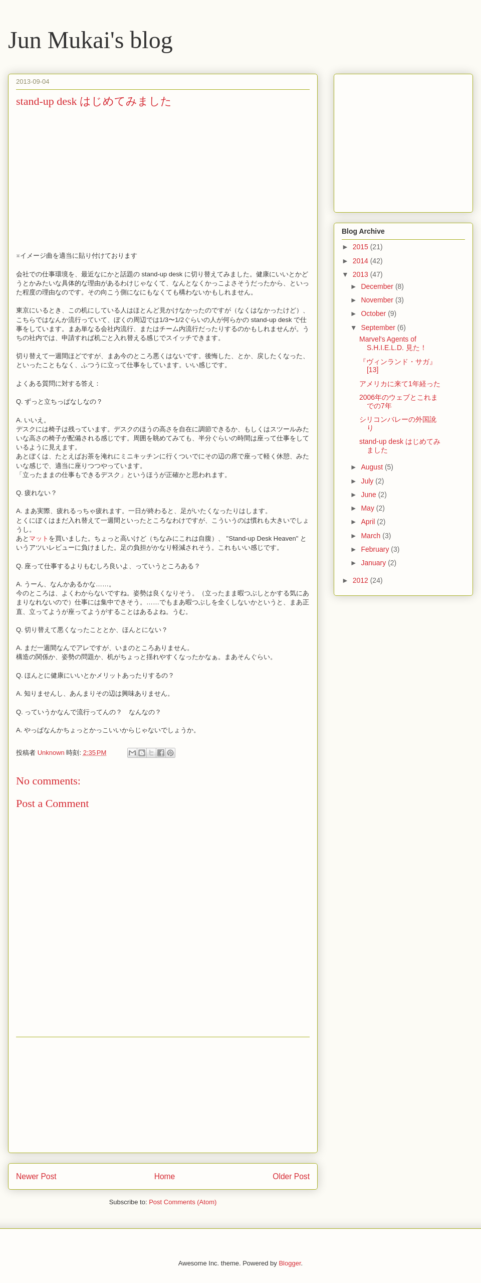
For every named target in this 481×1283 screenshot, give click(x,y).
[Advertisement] (163, 1095)
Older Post (291, 1176)
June (369, 495)
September (379, 328)
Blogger (290, 1263)
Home (164, 1176)
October (374, 313)
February (376, 549)
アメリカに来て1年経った (399, 384)
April (369, 522)
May (368, 508)
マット (39, 538)
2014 (361, 261)
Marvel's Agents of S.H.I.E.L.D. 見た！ (393, 343)
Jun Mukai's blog (90, 40)
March (371, 536)
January (374, 563)
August (372, 467)
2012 (361, 580)
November (378, 300)
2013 (361, 274)
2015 (361, 247)
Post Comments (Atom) (182, 1202)
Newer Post (36, 1176)
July (368, 481)
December (378, 286)
